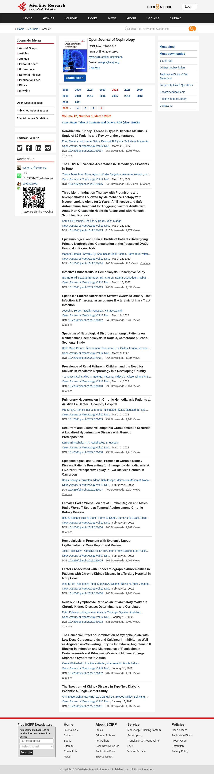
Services (152, 18)
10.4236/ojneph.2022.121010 (85, 386)
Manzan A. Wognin (108, 583)
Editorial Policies (29, 74)
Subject (68, 735)
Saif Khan (130, 141)
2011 (78, 102)
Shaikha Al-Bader (95, 220)
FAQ (130, 745)
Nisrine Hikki (69, 277)
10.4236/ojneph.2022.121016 (85, 183)
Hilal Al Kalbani (71, 517)
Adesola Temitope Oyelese (112, 612)
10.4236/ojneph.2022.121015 (85, 230)
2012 (65, 102)
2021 (127, 89)
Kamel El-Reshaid (72, 220)
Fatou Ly (109, 376)
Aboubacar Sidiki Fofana (111, 253)
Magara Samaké (72, 253)
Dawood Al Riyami (112, 141)
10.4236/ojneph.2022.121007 (85, 489)
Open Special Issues (30, 102)
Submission (74, 77)
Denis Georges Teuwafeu (77, 480)
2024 (90, 89)
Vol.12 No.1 (103, 146)
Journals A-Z (71, 730)
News (112, 18)
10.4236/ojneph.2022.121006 (85, 527)
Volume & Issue (136, 751)
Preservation (179, 740)
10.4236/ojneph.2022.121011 (85, 357)
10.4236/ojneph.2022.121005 (85, 560)
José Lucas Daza (72, 550)
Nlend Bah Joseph (104, 480)
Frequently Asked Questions (176, 85)
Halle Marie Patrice (73, 348)
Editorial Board (28, 64)
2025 (78, 89)
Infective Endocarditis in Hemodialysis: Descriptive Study (103, 272)
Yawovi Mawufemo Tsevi (76, 174)
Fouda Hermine (138, 348)
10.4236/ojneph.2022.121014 (85, 263)
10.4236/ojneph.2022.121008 (85, 452)
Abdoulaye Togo (86, 583)
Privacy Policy (180, 751)
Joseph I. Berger (71, 310)
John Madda (114, 220)
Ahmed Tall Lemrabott (89, 409)
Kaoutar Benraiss (88, 277)
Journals (71, 18)
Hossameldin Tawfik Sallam (123, 663)
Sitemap (69, 745)
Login (189, 6)
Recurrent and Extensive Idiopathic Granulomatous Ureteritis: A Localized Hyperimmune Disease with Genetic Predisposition (106, 432)
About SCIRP (106, 724)
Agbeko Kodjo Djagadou (106, 174)
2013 (140, 95)
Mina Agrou (107, 277)
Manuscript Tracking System (144, 730)
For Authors (26, 69)
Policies (178, 724)
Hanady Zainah (114, 310)
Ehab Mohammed (72, 141)
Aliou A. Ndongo (92, 376)
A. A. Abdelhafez (94, 442)
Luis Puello (139, 550)
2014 (127, 95)
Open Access (179, 730)
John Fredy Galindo (120, 550)
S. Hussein (112, 442)
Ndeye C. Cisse (124, 376)
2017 (90, 95)
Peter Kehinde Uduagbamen (79, 612)
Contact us (166, 105)
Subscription (134, 735)
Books (92, 18)
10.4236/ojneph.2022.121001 (85, 706)
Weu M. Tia (68, 583)
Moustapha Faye (135, 409)
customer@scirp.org (34, 167)
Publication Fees (29, 80)
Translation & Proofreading (143, 740)
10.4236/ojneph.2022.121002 (85, 673)
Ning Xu (93, 696)
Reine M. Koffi (129, 583)
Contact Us (70, 751)
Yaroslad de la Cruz (95, 550)
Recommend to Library (173, 98)
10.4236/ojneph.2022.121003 (85, 621)
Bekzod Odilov (123, 696)
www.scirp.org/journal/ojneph (106, 56)
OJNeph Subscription (172, 67)
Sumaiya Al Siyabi (128, 517)
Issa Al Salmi (92, 141)
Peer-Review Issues (107, 745)
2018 (78, 95)
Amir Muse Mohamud (74, 696)
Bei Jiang (139, 696)
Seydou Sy (89, 253)
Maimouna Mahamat (129, 480)
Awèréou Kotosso (132, 174)
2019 (65, 95)
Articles (48, 18)
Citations (94, 67)
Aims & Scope (27, 48)
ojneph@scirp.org (108, 62)
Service (133, 724)
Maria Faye (68, 409)
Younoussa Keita (72, 376)
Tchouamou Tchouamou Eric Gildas (107, 348)
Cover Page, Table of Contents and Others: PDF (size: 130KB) (100, 122)
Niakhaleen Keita (114, 409)
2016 (102, 95)
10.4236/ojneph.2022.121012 (85, 320)
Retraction (178, 745)
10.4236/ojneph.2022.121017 (85, 150)
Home (27, 18)
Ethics (22, 85)
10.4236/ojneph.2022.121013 (85, 287)
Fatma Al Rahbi (107, 517)
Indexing (24, 90)
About (131, 18)
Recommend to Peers (172, 91)
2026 (65, 89)
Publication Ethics (182, 735)
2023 (102, 89)
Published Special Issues (32, 110)
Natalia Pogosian (93, 310)
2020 (140, 89)
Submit (175, 18)
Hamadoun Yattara (139, 253)
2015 (115, 95)
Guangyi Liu (107, 696)
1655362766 (29, 183)
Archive (23, 58)
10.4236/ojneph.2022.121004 (85, 593)
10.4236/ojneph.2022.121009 (85, 419)
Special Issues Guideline (32, 118)
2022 (115, 89)
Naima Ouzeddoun (126, 277)
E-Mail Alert (166, 60)
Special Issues (104, 756)
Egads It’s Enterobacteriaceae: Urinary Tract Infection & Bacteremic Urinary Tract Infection (106, 300)
